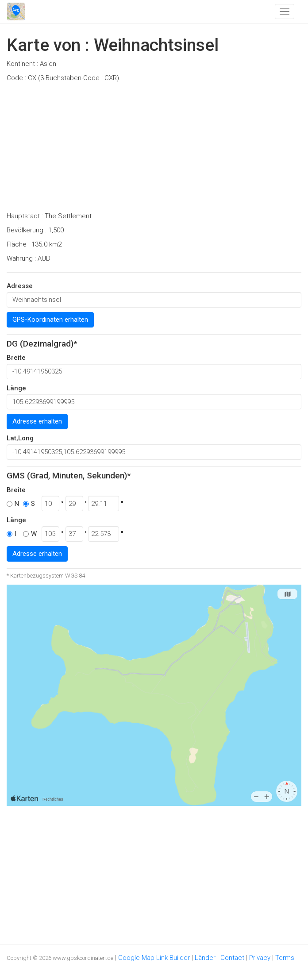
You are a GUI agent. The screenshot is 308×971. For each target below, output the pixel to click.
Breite (16, 358)
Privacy (259, 958)
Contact (232, 958)
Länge (16, 388)
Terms (284, 958)
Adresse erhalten (37, 421)
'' (122, 504)
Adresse (20, 286)
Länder (205, 958)
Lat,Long (20, 438)
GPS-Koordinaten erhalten (50, 320)
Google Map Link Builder (154, 958)
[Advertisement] (154, 150)
